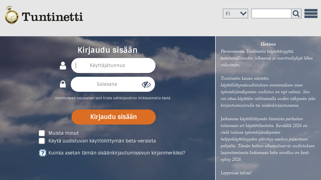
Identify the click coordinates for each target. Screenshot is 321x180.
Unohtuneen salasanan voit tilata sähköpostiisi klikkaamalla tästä (112, 98)
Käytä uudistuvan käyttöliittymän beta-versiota (102, 141)
